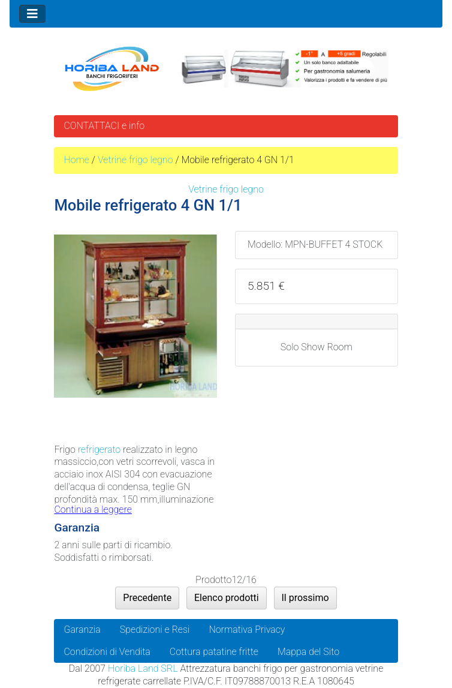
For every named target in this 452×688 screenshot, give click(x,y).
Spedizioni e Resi (155, 629)
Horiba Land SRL (142, 668)
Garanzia (82, 629)
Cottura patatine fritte (214, 651)
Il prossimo (305, 597)
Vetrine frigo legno (135, 160)
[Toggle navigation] (32, 14)
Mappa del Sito (308, 651)
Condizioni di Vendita (107, 651)
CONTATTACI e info (104, 125)
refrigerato (99, 449)
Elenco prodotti (226, 597)
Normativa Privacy (247, 629)
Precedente (147, 597)
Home (76, 160)
